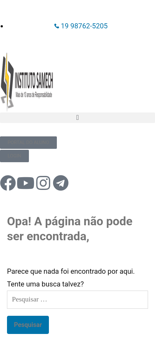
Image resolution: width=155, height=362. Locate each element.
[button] (77, 117)
